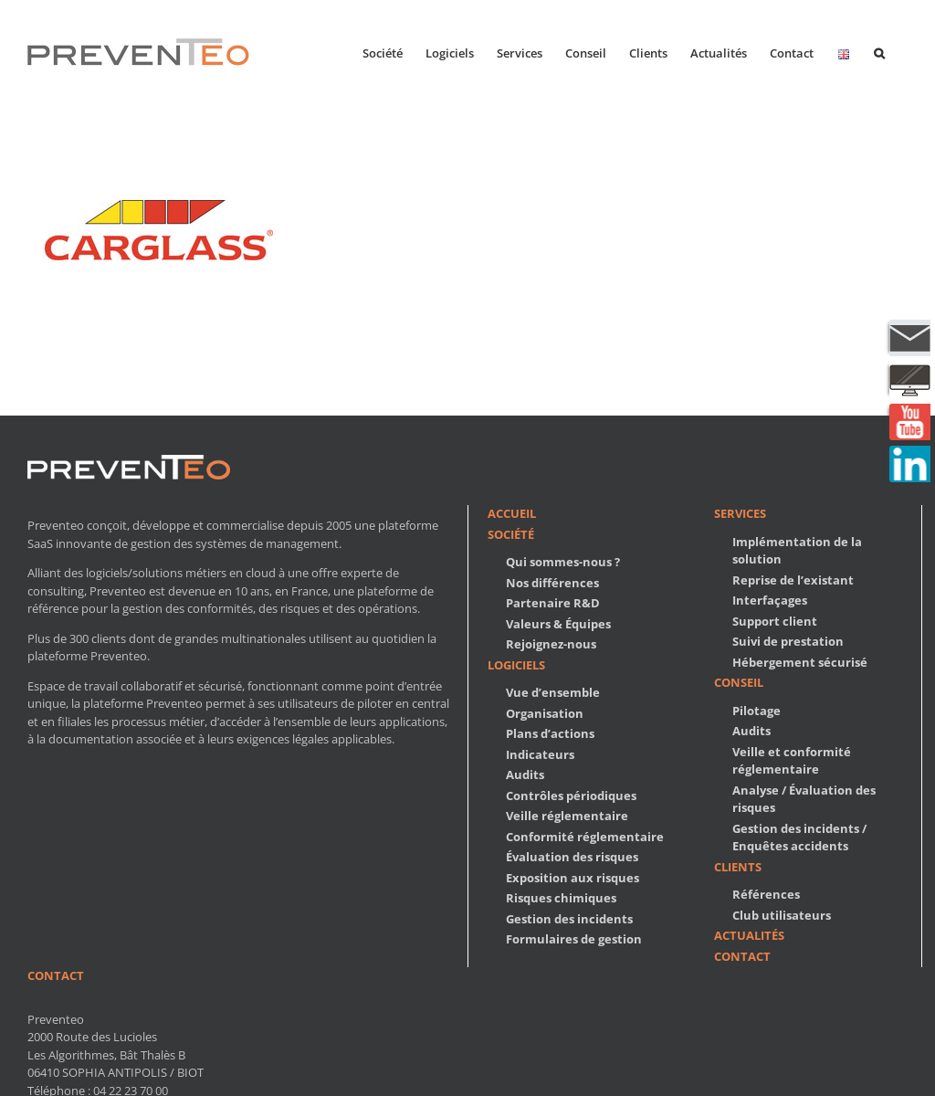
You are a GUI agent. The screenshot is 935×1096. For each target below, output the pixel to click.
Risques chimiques (561, 898)
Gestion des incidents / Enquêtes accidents (799, 837)
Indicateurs (540, 754)
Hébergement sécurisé (799, 662)
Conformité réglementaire (585, 836)
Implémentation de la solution (797, 550)
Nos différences (552, 582)
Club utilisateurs (781, 915)
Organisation (544, 713)
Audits (525, 774)
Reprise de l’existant (793, 580)
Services (740, 513)
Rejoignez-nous (551, 644)
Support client (774, 621)
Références (766, 894)
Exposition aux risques (572, 877)
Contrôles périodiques (571, 795)
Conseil (738, 682)
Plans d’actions (550, 733)
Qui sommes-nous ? (563, 561)
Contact (742, 956)
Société (511, 534)
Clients (738, 867)
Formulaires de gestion (574, 939)
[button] (879, 51)
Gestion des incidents (569, 919)
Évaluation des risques (572, 856)
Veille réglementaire (567, 815)
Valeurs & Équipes (558, 624)
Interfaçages (769, 600)
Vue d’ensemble (553, 692)
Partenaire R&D (553, 603)
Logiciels (516, 665)
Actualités (749, 935)
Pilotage (756, 710)
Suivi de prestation (788, 641)
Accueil (512, 513)
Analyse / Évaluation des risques (804, 799)
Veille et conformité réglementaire (791, 760)
